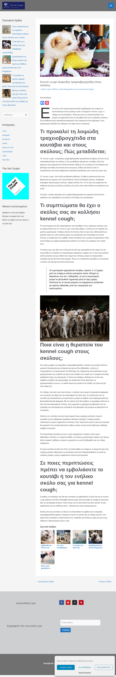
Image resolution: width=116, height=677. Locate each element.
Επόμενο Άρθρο (105, 583)
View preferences (104, 667)
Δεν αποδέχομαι (85, 667)
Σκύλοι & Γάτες (8, 149)
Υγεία (4, 157)
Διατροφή (6, 137)
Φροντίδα (6, 161)
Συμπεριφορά (7, 153)
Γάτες (4, 133)
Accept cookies (66, 667)
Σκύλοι (5, 145)
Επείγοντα (6, 141)
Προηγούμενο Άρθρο (45, 583)
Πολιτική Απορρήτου (85, 673)
